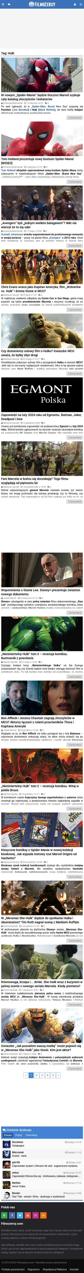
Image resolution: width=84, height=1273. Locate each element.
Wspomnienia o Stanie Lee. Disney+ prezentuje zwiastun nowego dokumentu (40, 592)
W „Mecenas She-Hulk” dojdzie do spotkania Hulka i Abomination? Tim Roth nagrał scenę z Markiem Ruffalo (40, 920)
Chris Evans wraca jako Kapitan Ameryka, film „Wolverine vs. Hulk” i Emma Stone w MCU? (41, 289)
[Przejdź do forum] (9, 4)
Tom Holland (8, 170)
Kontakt (74, 1269)
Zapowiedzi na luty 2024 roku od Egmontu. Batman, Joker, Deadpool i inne (41, 417)
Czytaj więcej (74, 117)
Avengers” (55, 237)
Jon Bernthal (20, 109)
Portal (18, 1135)
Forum (8, 1135)
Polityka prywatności (13, 1269)
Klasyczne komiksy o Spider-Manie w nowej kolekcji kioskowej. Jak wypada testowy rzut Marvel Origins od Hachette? (39, 854)
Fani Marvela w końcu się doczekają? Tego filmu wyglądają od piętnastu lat (34, 481)
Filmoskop (31, 1135)
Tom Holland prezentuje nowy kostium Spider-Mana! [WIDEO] (37, 161)
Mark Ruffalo (47, 109)
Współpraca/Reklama (55, 1269)
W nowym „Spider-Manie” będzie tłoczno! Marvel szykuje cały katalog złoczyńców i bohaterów (40, 97)
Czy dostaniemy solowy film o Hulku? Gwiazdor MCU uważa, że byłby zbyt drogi (37, 353)
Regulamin (34, 1269)
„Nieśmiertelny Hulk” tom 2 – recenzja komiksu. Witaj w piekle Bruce (40, 788)
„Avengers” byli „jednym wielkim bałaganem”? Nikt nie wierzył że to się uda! (39, 225)
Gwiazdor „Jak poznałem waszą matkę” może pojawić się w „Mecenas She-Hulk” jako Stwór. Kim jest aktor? (41, 1048)
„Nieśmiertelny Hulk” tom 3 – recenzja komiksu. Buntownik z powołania (34, 656)
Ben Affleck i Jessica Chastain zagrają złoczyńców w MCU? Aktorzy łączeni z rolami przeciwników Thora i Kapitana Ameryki (38, 722)
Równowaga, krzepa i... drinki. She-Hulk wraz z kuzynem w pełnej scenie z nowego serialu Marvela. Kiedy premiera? (42, 984)
